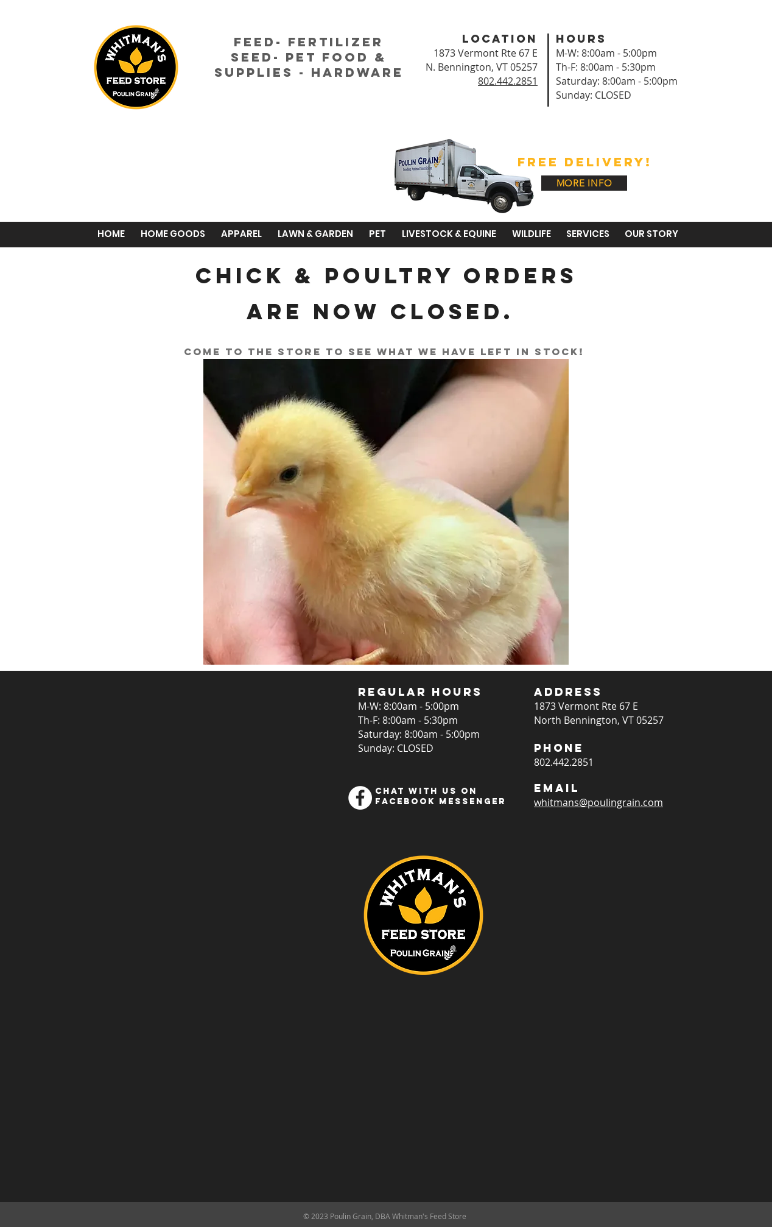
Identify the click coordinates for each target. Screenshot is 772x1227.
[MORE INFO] (584, 183)
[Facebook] (360, 798)
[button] (313, 234)
